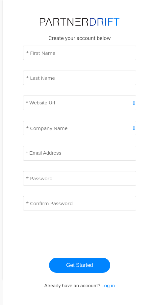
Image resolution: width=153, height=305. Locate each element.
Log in (108, 286)
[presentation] (76, 234)
